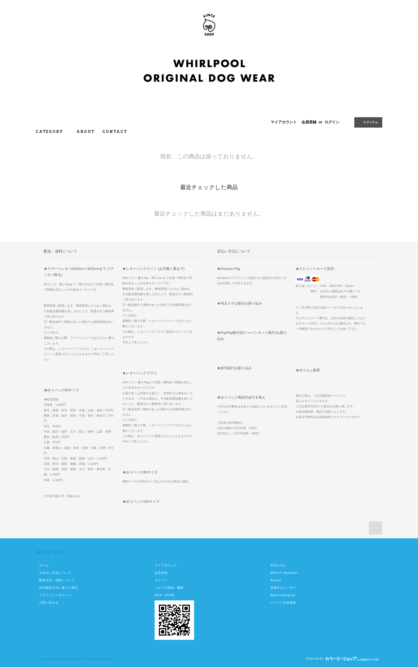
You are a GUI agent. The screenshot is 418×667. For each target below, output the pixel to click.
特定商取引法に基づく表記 (58, 587)
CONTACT (114, 131)
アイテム (367, 122)
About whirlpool (282, 595)
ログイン (331, 122)
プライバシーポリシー (55, 595)
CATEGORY (52, 131)
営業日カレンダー (283, 587)
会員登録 (309, 122)
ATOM (170, 595)
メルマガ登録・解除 (169, 587)
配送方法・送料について (57, 580)
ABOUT (86, 131)
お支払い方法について (55, 572)
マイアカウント (284, 122)
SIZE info (277, 565)
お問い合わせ (49, 602)
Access (276, 580)
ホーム (44, 565)
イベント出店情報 (283, 602)
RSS (158, 595)
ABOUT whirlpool (284, 572)
